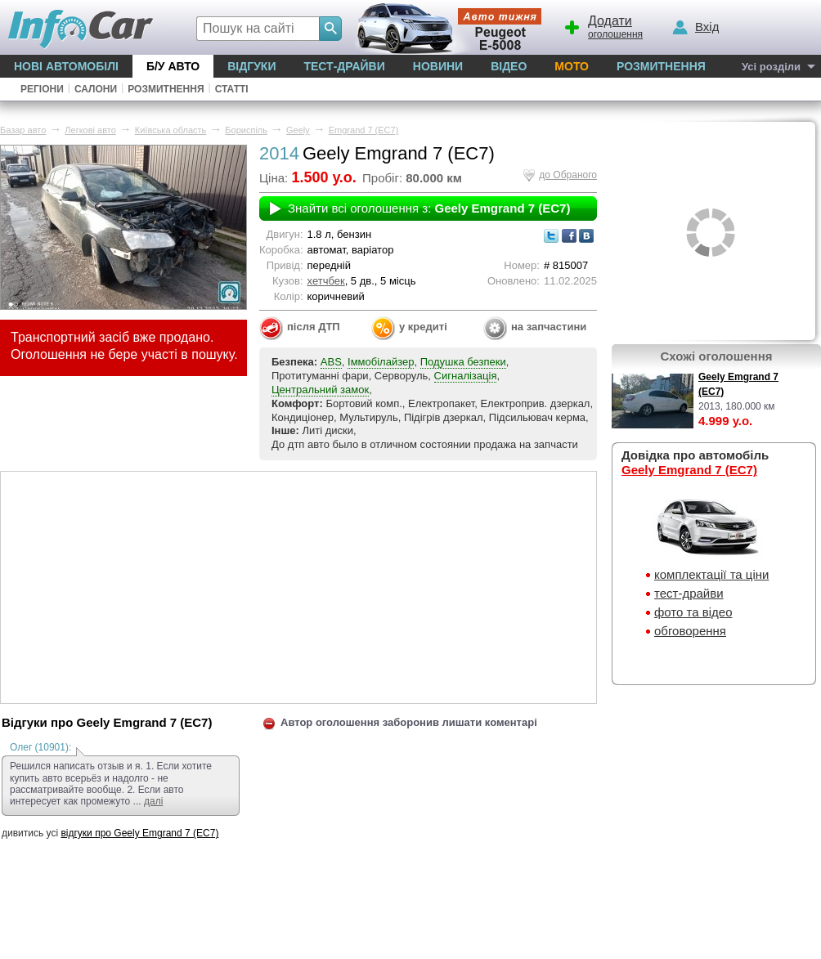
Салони (95, 89)
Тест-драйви (343, 66)
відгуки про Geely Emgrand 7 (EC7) (139, 833)
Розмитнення (661, 66)
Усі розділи (771, 66)
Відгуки (251, 66)
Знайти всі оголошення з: (429, 208)
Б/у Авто (173, 66)
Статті (232, 89)
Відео (509, 66)
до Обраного (568, 175)
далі (153, 801)
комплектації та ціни (711, 574)
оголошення (602, 25)
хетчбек (326, 281)
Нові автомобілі (66, 66)
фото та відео (693, 612)
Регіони (42, 89)
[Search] (330, 28)
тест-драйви (689, 593)
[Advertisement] (298, 586)
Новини (438, 66)
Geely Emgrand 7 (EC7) (689, 470)
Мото (571, 66)
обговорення (690, 631)
